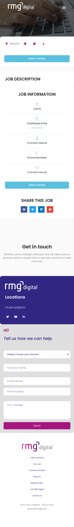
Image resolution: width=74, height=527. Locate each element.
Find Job (37, 464)
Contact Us (37, 495)
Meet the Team (37, 483)
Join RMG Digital (37, 489)
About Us (37, 476)
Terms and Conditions (30, 505)
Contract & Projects (37, 470)
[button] (63, 7)
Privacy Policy (48, 505)
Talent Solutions (37, 457)
